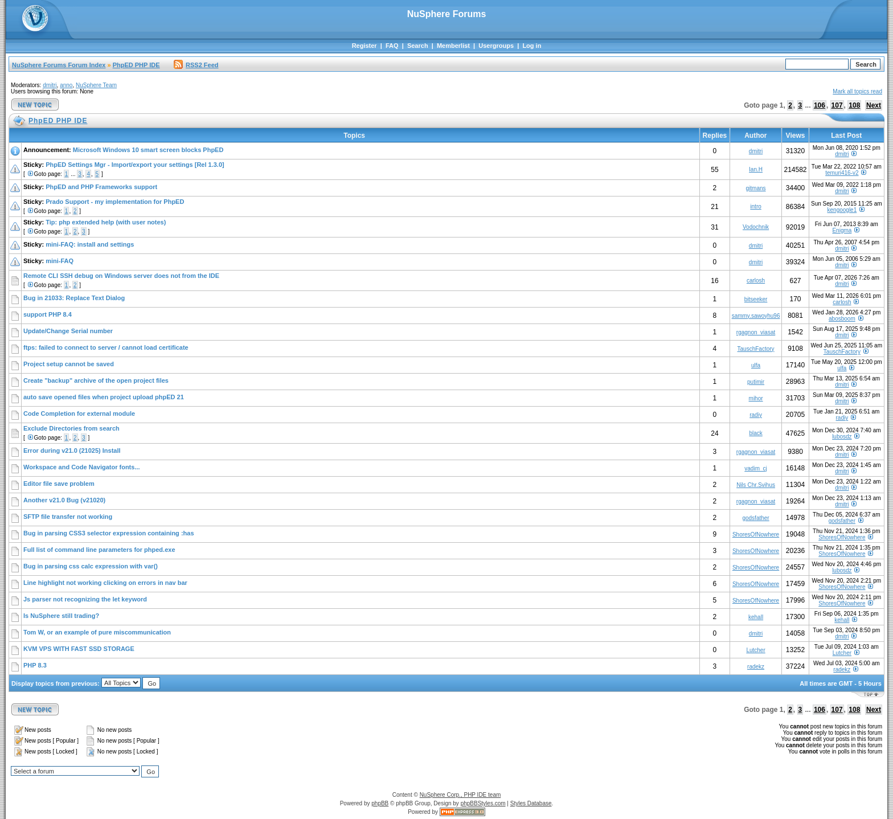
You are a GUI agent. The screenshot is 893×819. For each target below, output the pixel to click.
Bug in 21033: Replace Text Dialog (74, 297)
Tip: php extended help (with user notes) (106, 222)
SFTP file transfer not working (67, 516)
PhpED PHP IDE (136, 65)
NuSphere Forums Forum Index (58, 65)
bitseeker (756, 299)
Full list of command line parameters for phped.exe (99, 549)
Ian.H (756, 169)
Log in (531, 45)
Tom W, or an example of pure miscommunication (97, 632)
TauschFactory (756, 349)
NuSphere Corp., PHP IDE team (460, 795)
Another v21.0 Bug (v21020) (64, 500)
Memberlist (453, 45)
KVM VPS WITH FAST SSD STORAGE (78, 648)
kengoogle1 (842, 210)
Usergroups (496, 45)
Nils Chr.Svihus (755, 485)
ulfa (755, 365)
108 (854, 105)
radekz (755, 667)
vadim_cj (755, 468)
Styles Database (531, 803)
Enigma (841, 230)
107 (837, 105)
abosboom (842, 319)
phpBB (379, 803)
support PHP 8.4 (47, 314)
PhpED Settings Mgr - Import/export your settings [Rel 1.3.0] (135, 164)
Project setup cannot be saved (68, 364)
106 (819, 105)
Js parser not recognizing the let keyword (85, 599)
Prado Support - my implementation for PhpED (115, 201)
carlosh (756, 280)
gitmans (756, 188)
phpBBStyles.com (483, 803)
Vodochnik (756, 227)
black (755, 433)
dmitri (49, 85)
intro (755, 206)
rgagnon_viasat (755, 332)
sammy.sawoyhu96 (756, 316)
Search (417, 45)
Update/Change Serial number (68, 330)
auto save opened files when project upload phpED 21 (103, 397)
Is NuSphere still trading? (61, 615)
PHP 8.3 (35, 665)
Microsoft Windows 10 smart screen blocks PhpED (148, 149)
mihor (756, 398)
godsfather (755, 518)
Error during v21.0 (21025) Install (72, 450)
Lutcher (755, 650)
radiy (755, 415)
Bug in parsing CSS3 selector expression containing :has (108, 533)
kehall (755, 617)
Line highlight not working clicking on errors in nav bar (105, 582)
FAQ (392, 45)
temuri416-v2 (841, 173)
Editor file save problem (59, 483)
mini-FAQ (59, 260)
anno (66, 85)
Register (364, 45)
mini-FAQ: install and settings (90, 244)
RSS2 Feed (196, 65)
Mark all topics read (857, 91)
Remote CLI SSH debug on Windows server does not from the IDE (121, 275)
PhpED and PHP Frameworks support (101, 186)
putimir (755, 382)
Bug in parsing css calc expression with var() (90, 566)
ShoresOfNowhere (755, 534)
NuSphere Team (96, 85)
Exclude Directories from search (71, 428)
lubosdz (841, 436)
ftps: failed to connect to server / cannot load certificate (106, 347)
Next (873, 105)
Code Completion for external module (79, 413)
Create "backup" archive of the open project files (96, 380)
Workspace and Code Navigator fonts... (81, 467)
